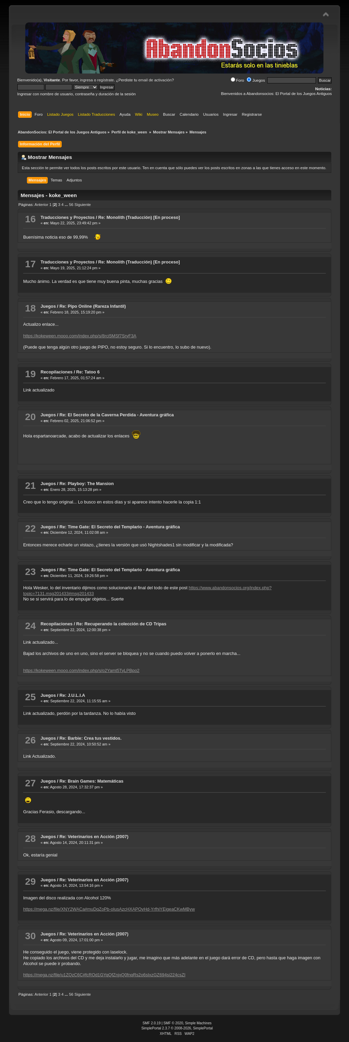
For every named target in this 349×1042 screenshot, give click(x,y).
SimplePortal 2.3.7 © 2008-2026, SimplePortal (177, 1028)
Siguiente (82, 205)
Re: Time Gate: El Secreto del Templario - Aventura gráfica (119, 526)
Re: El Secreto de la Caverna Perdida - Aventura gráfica (116, 414)
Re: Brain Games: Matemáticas (91, 781)
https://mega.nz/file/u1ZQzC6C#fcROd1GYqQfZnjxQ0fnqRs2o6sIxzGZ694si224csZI (104, 974)
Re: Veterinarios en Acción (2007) (93, 836)
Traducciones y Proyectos (68, 217)
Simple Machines (198, 1023)
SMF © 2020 (173, 1023)
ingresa (86, 80)
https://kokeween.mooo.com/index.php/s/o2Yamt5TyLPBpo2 (81, 670)
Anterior (41, 205)
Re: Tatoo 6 (88, 371)
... (67, 205)
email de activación (155, 80)
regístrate (105, 80)
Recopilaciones (57, 371)
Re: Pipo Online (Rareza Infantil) (92, 306)
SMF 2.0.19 (151, 1023)
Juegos (256, 80)
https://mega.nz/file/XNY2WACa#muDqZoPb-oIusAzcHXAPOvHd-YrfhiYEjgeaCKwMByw (109, 909)
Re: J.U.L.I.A (72, 695)
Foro (237, 80)
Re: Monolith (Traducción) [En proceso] (139, 217)
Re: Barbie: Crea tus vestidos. (90, 738)
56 (71, 205)
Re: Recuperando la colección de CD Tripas (121, 623)
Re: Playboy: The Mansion (86, 483)
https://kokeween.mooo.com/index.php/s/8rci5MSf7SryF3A (79, 335)
